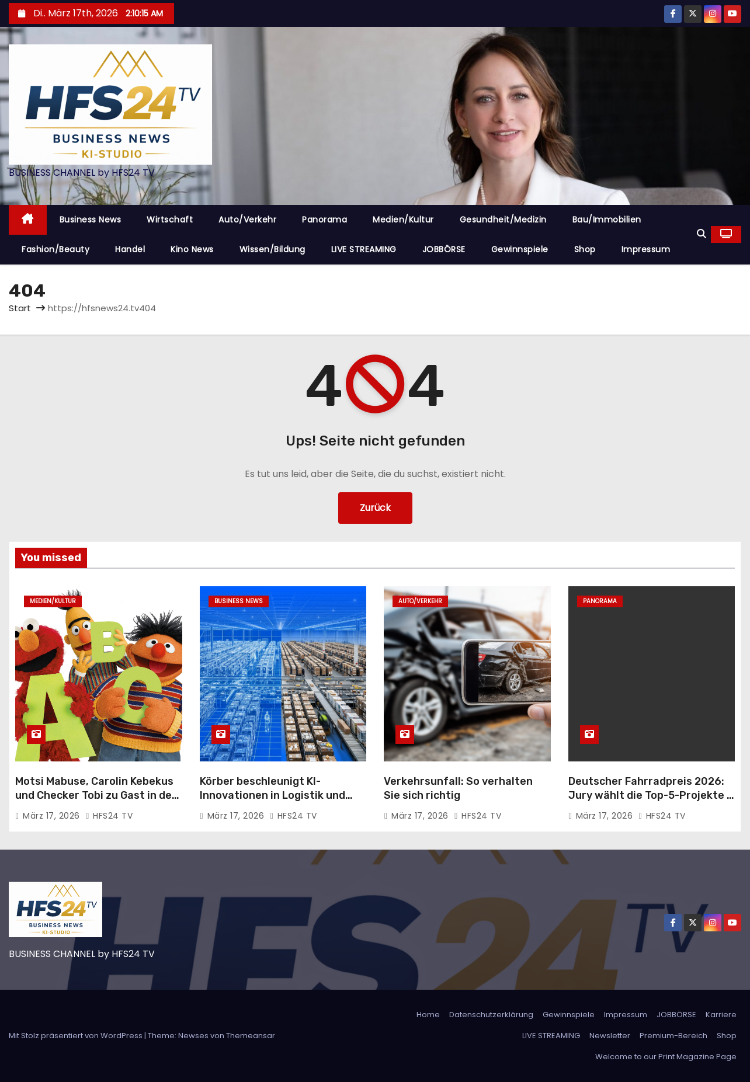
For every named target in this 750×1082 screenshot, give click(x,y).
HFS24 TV (109, 816)
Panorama (324, 219)
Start (20, 308)
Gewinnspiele (519, 249)
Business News (90, 219)
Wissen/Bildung (272, 249)
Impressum (646, 249)
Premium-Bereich (673, 1035)
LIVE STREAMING (364, 249)
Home (428, 1014)
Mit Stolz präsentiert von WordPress (76, 1035)
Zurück (375, 507)
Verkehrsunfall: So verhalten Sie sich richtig (458, 788)
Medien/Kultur (403, 219)
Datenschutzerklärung (491, 1014)
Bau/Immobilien (606, 219)
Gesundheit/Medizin (503, 219)
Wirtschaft (170, 219)
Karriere (721, 1014)
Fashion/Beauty (55, 249)
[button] (701, 234)
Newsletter (609, 1035)
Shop (585, 249)
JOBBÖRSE (444, 249)
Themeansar (250, 1035)
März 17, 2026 (52, 816)
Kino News (192, 249)
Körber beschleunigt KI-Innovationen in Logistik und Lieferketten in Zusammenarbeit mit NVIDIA (272, 802)
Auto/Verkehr (247, 219)
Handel (130, 249)
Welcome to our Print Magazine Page (666, 1056)
